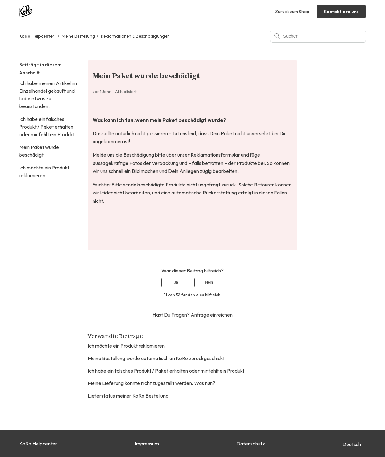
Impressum (147, 443)
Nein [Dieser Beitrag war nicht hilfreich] (209, 282)
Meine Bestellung (78, 36)
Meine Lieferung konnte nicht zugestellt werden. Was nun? (151, 383)
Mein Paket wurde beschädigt (39, 151)
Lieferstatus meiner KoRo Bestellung (128, 395)
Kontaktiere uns (341, 11)
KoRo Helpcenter (36, 36)
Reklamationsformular (215, 155)
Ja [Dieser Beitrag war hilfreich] (176, 282)
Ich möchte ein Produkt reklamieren (44, 171)
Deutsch (354, 444)
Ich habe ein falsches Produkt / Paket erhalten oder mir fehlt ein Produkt (47, 127)
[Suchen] (318, 36)
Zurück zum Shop (292, 11)
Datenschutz (250, 443)
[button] (192, 215)
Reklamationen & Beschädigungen (135, 36)
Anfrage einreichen (212, 314)
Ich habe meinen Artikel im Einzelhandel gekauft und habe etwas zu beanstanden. (48, 94)
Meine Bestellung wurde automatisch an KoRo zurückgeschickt (156, 358)
